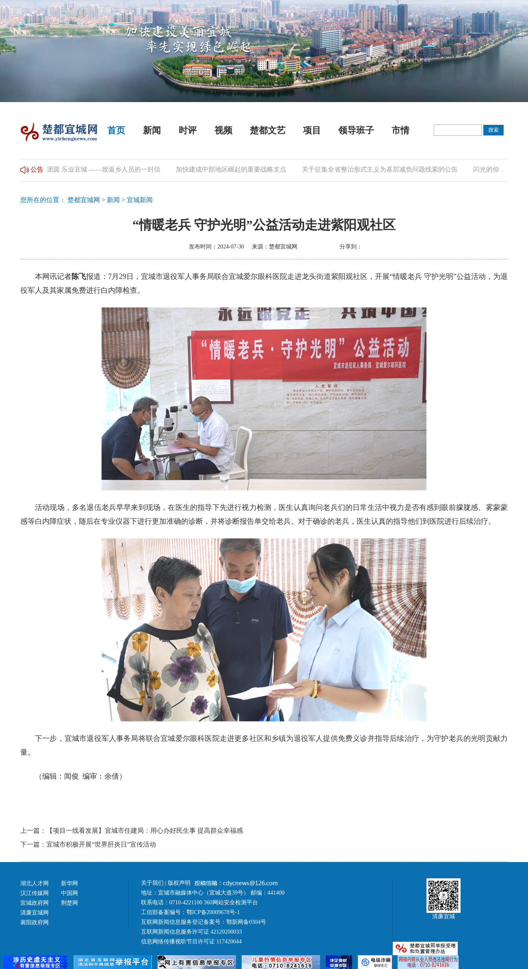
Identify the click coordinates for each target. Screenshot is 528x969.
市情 (400, 130)
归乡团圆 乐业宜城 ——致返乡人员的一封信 (100, 169)
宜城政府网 (34, 903)
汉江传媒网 (34, 893)
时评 (188, 130)
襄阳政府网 (34, 922)
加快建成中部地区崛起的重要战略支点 (234, 169)
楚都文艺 (268, 130)
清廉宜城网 (34, 913)
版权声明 (180, 883)
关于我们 (152, 883)
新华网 (69, 883)
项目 (312, 130)
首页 (116, 130)
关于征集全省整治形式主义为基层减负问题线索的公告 (383, 169)
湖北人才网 (34, 883)
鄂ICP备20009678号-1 (213, 912)
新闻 (152, 130)
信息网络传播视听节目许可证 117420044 (191, 942)
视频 (223, 130)
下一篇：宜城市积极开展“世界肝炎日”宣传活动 (88, 844)
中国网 (69, 893)
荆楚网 (69, 903)
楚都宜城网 (83, 199)
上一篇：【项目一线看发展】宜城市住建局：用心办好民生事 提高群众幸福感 (131, 830)
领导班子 (356, 130)
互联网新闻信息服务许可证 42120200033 (191, 932)
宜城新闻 (140, 199)
